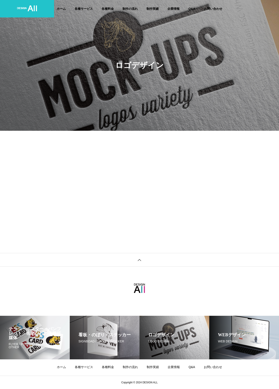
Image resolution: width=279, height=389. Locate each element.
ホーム (61, 8)
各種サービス (84, 8)
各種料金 (108, 8)
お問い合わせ (213, 8)
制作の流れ (130, 8)
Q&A (191, 8)
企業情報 (173, 8)
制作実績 (152, 8)
